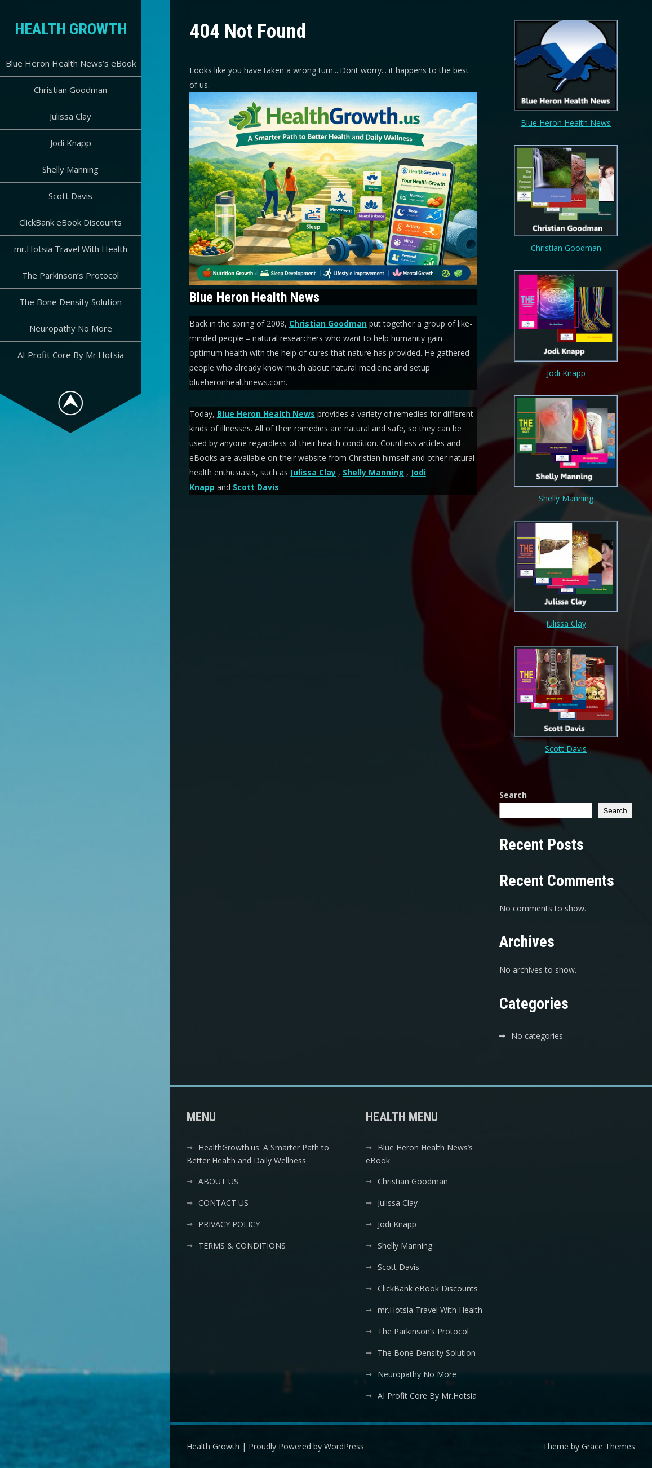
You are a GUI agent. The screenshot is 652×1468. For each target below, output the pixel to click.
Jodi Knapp (70, 142)
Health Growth (71, 29)
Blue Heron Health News (266, 413)
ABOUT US (218, 1181)
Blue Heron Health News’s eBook (71, 63)
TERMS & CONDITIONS (242, 1245)
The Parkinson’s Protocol (70, 275)
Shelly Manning (70, 169)
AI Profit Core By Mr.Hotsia (70, 354)
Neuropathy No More (70, 328)
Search (513, 795)
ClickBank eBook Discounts (70, 222)
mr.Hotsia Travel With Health (70, 248)
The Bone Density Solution (70, 301)
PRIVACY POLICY (229, 1224)
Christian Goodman (70, 89)
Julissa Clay (70, 116)
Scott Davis (70, 195)
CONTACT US (223, 1202)
